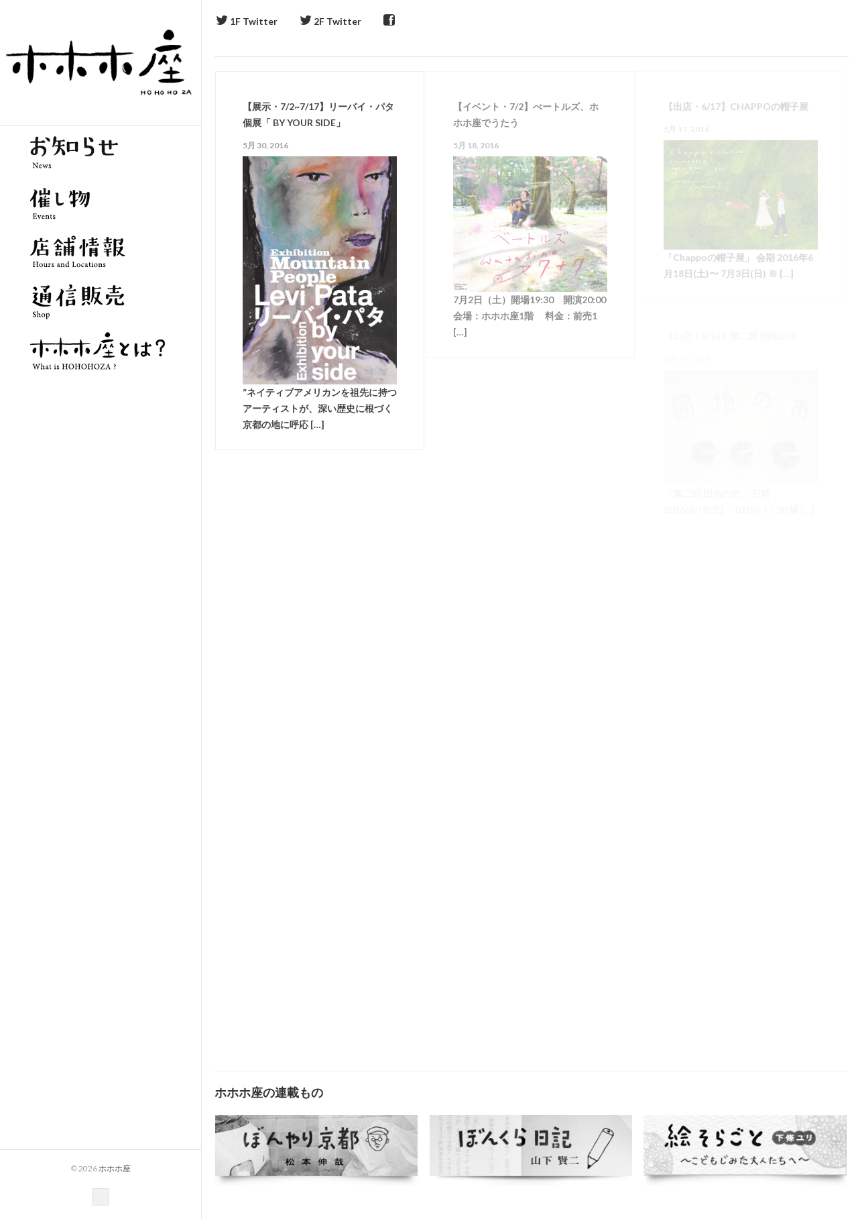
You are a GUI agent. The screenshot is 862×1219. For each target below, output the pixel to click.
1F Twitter (247, 21)
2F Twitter (330, 21)
